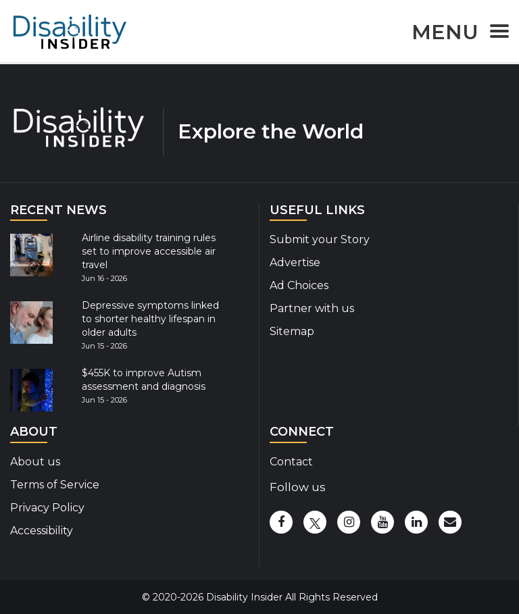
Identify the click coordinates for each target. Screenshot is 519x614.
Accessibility (41, 530)
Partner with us (312, 308)
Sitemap (292, 331)
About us (35, 461)
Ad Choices (299, 285)
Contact (291, 461)
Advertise (295, 262)
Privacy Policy (47, 507)
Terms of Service (54, 484)
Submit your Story (320, 239)
